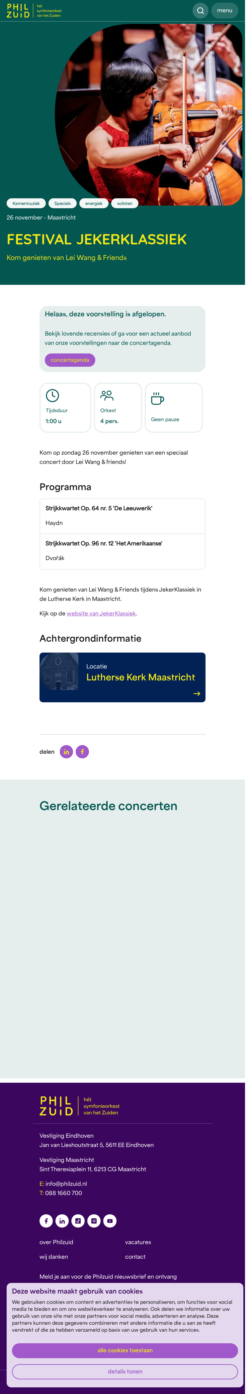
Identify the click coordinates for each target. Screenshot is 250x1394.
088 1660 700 (63, 1193)
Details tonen (125, 1372)
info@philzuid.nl (66, 1184)
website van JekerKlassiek (101, 614)
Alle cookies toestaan (125, 1351)
